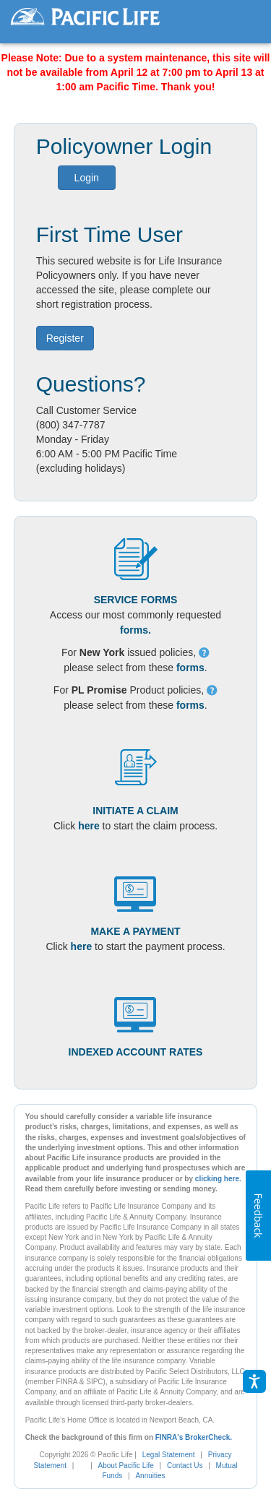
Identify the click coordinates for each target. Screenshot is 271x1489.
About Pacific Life (126, 1465)
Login (86, 178)
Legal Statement (168, 1455)
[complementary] (79, 1465)
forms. (135, 630)
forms (190, 667)
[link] (86, 1465)
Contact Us (184, 1465)
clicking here (217, 1179)
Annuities (150, 1476)
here (89, 826)
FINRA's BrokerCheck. (193, 1437)
